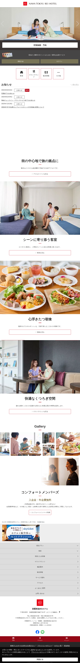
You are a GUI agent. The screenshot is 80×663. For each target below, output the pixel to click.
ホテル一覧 (58, 642)
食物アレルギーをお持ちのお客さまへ (22, 642)
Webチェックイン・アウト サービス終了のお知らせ (18, 97)
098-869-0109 (35, 612)
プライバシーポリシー (38, 652)
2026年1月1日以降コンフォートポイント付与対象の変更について (22, 104)
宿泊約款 (67, 642)
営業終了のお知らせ (7, 90)
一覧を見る (75, 81)
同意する (40, 659)
